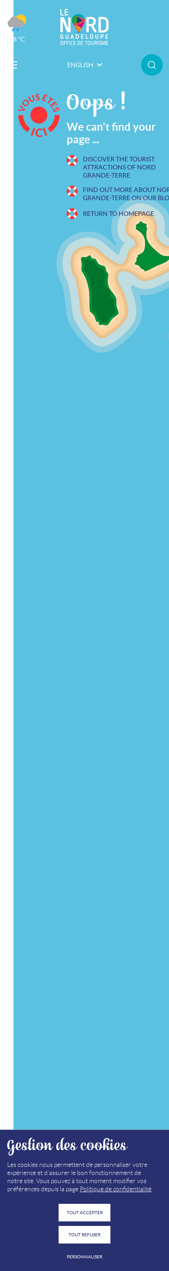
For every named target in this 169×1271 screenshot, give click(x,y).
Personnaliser (84, 1256)
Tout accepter (85, 1212)
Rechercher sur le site (152, 65)
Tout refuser (84, 1234)
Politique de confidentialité (115, 1189)
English (84, 65)
